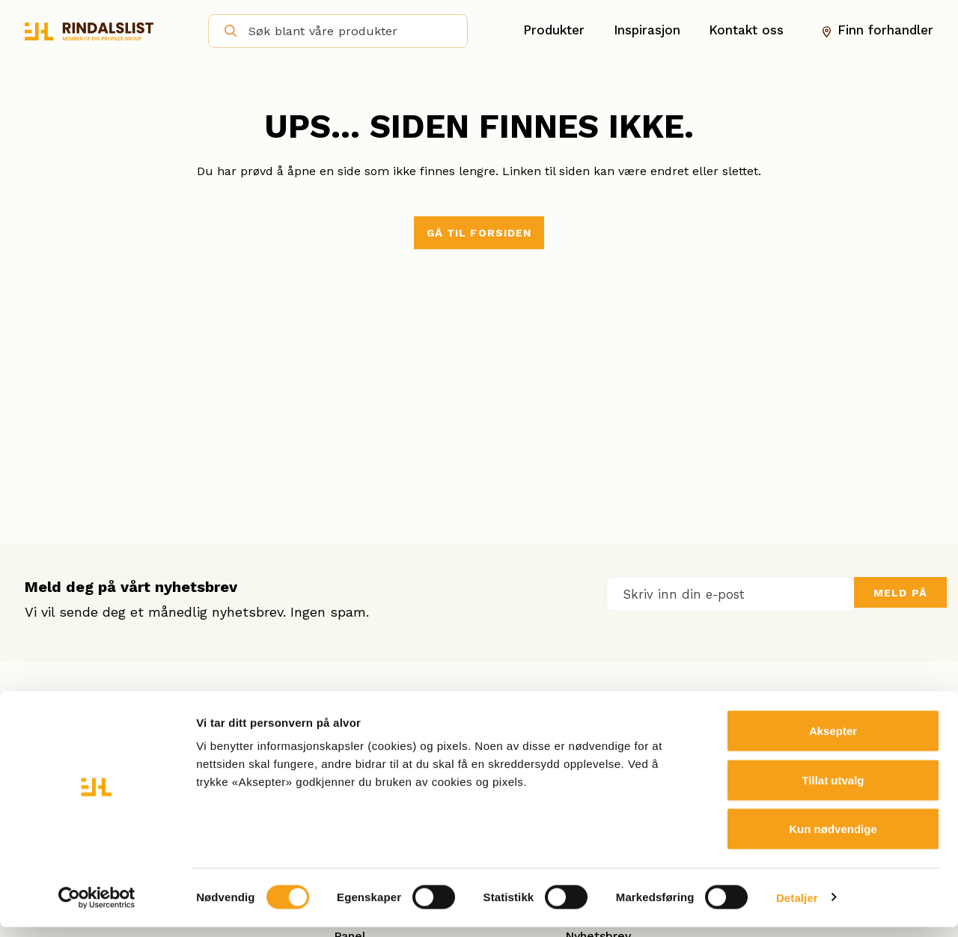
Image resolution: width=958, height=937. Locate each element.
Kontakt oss (746, 30)
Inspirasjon (647, 30)
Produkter (554, 30)
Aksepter (833, 740)
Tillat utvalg (833, 790)
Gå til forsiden (479, 233)
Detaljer (797, 907)
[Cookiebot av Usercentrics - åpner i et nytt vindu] (96, 908)
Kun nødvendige (833, 838)
